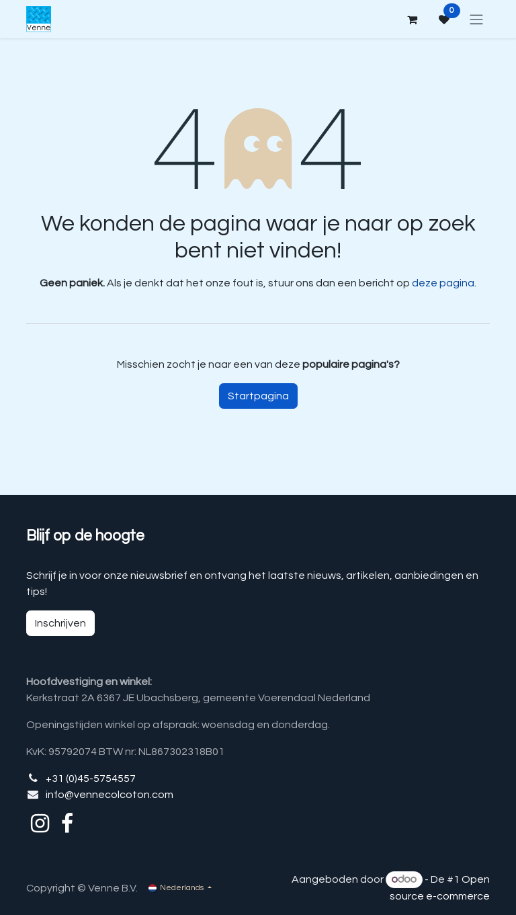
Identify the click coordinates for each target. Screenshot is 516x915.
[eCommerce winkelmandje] (411, 19)
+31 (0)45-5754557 (91, 778)
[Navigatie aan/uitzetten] (476, 19)
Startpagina (258, 396)
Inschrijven (60, 623)
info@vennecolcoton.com (109, 794)
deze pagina (443, 283)
